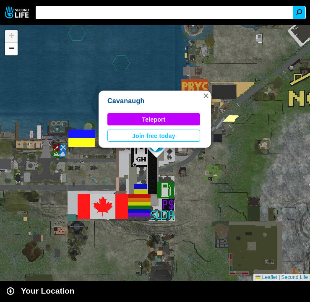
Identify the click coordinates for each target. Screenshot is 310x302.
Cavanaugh (125, 100)
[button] (206, 96)
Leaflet (266, 277)
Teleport (154, 119)
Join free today (153, 136)
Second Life (17, 12)
